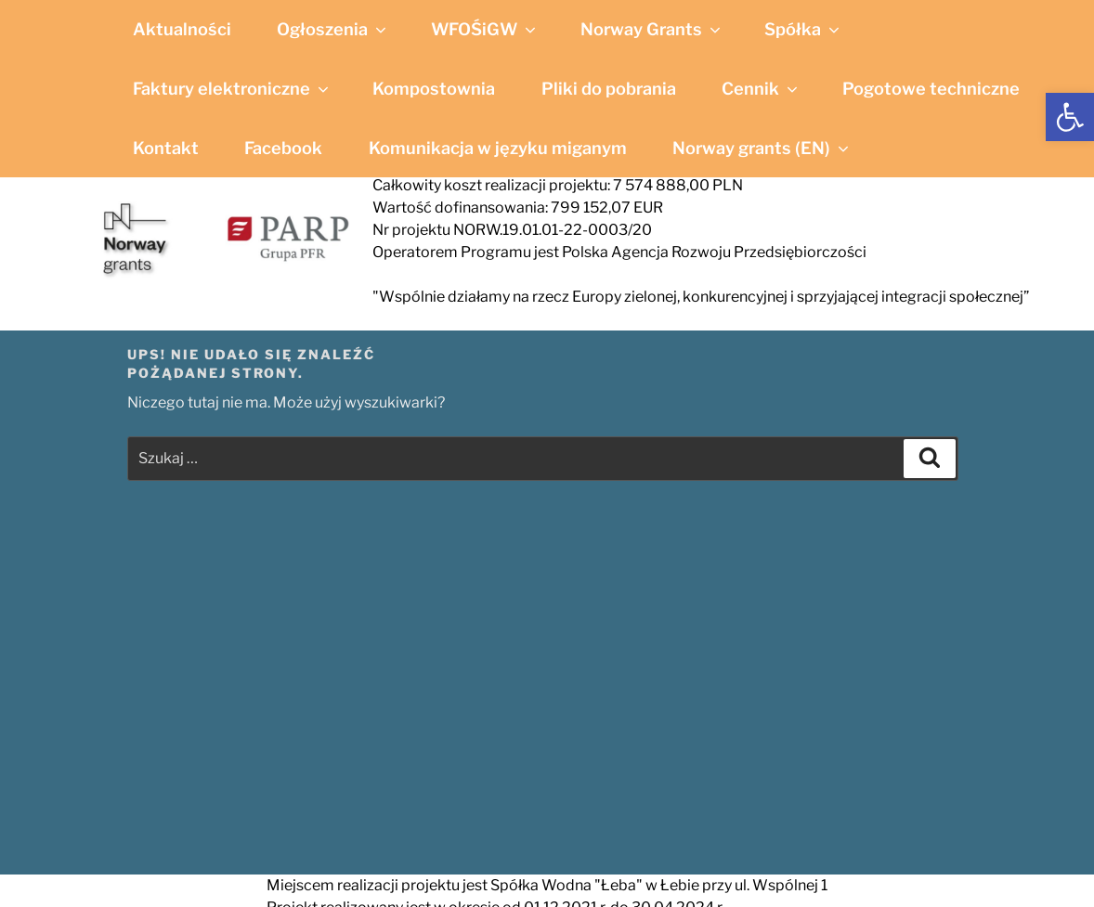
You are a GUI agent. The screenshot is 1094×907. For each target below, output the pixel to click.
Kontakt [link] (166, 147)
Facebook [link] (283, 147)
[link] (1070, 117)
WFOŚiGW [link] (485, 29)
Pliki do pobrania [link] (608, 88)
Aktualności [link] (182, 29)
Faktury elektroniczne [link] (232, 88)
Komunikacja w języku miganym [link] (498, 147)
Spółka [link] (803, 29)
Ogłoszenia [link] (333, 29)
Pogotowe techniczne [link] (931, 88)
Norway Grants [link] (651, 29)
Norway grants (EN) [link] (762, 147)
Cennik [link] (761, 88)
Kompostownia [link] (433, 88)
